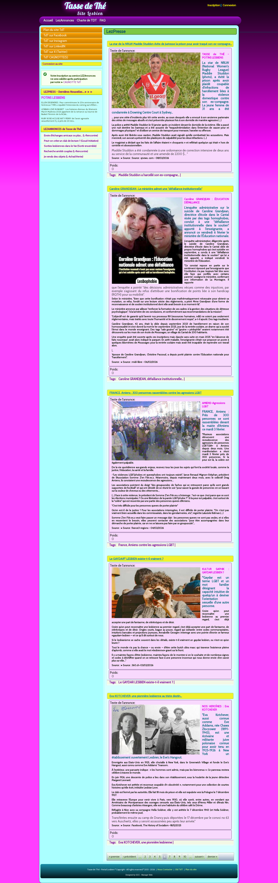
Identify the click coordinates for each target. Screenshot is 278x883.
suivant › (199, 856)
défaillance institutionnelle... (165, 379)
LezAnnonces (65, 20)
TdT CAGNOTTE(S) (55, 57)
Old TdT (179, 869)
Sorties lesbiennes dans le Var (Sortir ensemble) (70, 146)
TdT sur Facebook (55, 35)
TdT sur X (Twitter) (55, 52)
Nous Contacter (164, 869)
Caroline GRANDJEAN (132, 379)
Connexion (229, 5)
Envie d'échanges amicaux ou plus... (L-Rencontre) (71, 135)
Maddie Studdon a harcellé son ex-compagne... (148, 175)
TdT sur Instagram (55, 41)
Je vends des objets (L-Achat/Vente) (63, 156)
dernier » (212, 856)
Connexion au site (52, 63)
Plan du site (190, 869)
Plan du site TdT (54, 30)
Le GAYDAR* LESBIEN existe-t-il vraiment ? (136, 558)
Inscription (213, 5)
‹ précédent (129, 856)
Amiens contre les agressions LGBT (151, 545)
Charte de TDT (87, 20)
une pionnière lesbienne (156, 842)
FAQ (102, 20)
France (122, 545)
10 (185, 856)
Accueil (48, 20)
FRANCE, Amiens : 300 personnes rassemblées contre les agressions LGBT (155, 392)
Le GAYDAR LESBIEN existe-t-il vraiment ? (145, 682)
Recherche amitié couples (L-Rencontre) (66, 151)
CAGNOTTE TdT (72, 82)
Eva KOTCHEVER (129, 842)
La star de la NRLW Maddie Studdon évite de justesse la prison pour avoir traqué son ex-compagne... (170, 44)
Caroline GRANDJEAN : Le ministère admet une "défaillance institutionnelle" (155, 188)
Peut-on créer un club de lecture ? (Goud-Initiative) (71, 140)
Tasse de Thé (85, 6)
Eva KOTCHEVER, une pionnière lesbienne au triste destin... (145, 696)
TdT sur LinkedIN (54, 46)
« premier (114, 856)
